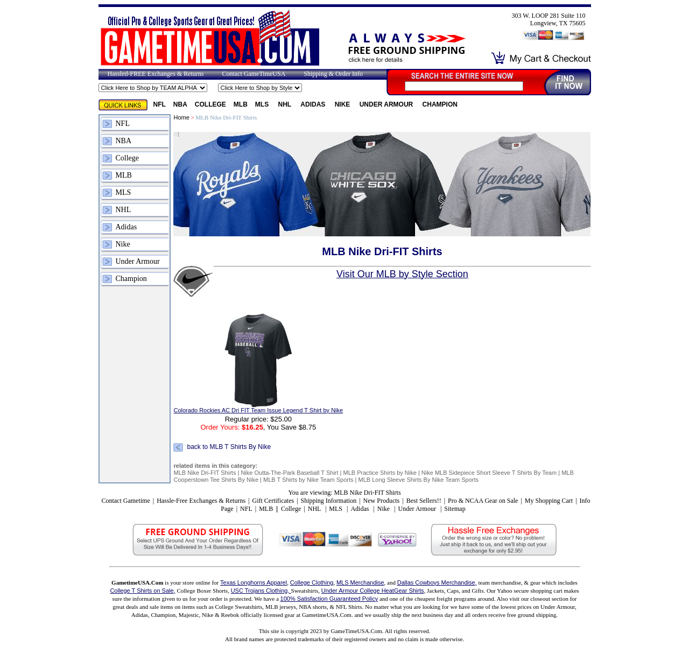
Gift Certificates (273, 500)
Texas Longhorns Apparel (253, 582)
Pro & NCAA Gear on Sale (483, 500)
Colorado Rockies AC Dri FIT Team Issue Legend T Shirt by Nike (258, 410)
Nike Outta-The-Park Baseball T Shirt (289, 472)
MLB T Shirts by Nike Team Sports (308, 479)
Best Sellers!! (423, 500)
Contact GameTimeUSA (253, 74)
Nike (343, 104)
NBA (180, 104)
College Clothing (312, 582)
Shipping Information (329, 500)
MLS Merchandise (360, 582)
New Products (381, 500)
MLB (241, 104)
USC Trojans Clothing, (261, 590)
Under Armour (387, 104)
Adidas (313, 104)
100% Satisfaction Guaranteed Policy (329, 598)
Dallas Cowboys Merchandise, (437, 582)
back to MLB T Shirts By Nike (229, 447)
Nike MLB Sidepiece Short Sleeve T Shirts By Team (489, 472)
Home (181, 117)
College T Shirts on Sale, (142, 590)
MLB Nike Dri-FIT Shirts (204, 472)
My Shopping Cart (549, 500)
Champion (440, 104)
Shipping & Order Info (333, 74)
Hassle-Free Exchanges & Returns (201, 500)
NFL (159, 104)
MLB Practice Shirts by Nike (380, 472)
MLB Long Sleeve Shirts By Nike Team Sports (418, 479)
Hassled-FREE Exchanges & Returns (156, 74)
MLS (263, 104)
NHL (285, 104)
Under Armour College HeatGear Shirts (372, 590)
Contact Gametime (125, 500)
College (210, 104)
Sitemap (454, 508)
